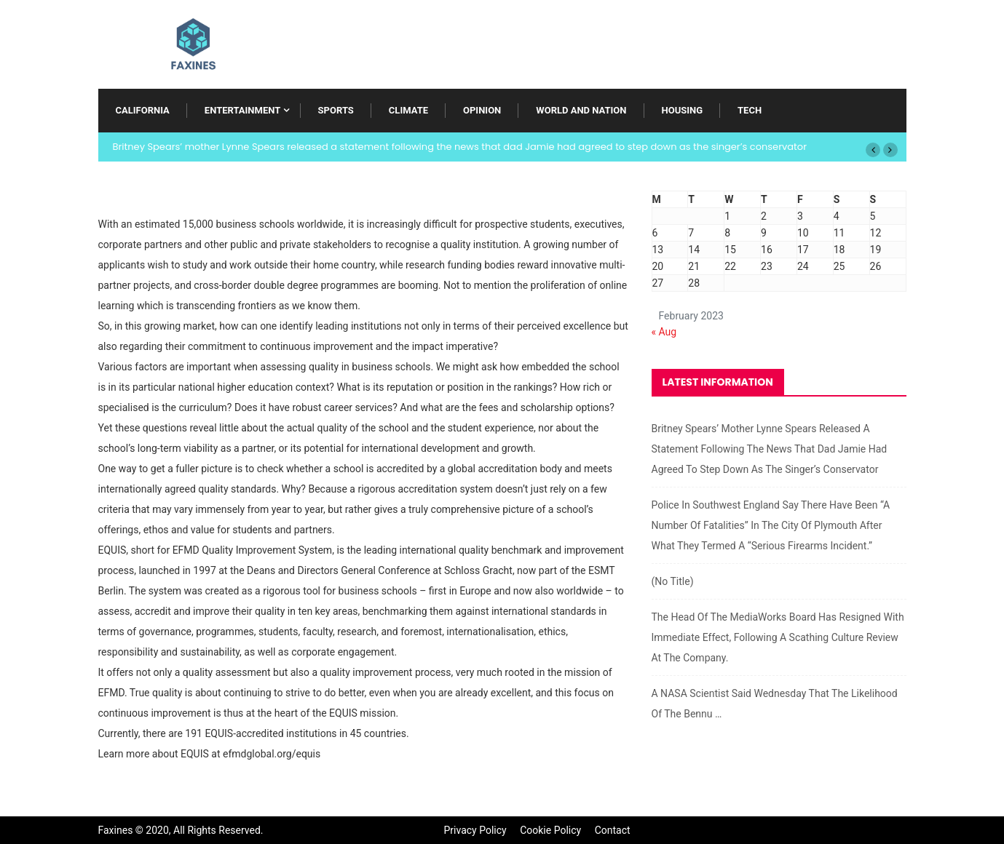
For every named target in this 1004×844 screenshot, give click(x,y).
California (143, 110)
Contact (613, 830)
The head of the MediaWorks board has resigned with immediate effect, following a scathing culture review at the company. (778, 637)
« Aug (664, 332)
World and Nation (581, 110)
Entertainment (242, 110)
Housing (682, 110)
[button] (873, 150)
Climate (408, 110)
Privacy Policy (475, 830)
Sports (336, 110)
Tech (750, 110)
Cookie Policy (550, 830)
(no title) (673, 581)
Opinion (482, 110)
